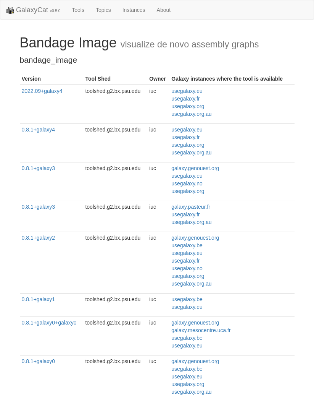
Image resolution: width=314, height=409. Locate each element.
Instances (133, 10)
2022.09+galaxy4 (42, 91)
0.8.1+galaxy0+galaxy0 (49, 323)
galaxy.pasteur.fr (190, 207)
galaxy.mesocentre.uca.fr (200, 330)
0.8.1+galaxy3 (38, 168)
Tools (78, 10)
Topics (103, 10)
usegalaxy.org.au (191, 114)
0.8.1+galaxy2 (38, 238)
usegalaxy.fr (185, 99)
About (164, 10)
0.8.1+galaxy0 (38, 361)
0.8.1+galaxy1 (38, 299)
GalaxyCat (33, 10)
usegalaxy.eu (186, 91)
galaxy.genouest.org (195, 168)
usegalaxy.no (186, 183)
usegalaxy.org (187, 106)
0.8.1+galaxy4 (38, 130)
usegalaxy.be (186, 245)
